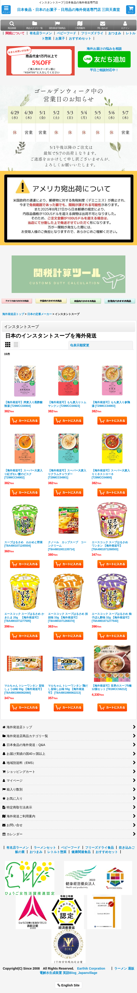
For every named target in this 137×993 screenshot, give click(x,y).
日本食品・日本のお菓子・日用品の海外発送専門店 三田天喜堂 (68, 10)
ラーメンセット (45, 847)
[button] (6, 9)
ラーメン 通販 (124, 968)
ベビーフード (66, 33)
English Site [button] (68, 985)
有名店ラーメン (41, 33)
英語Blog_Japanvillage (80, 973)
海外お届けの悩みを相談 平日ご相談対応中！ (104, 59)
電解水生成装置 (51, 973)
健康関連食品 (81, 852)
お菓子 (60, 38)
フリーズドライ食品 (99, 847)
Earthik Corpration (91, 968)
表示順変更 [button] (79, 345)
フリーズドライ (92, 33)
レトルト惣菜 (56, 852)
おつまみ (114, 33)
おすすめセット (80, 38)
